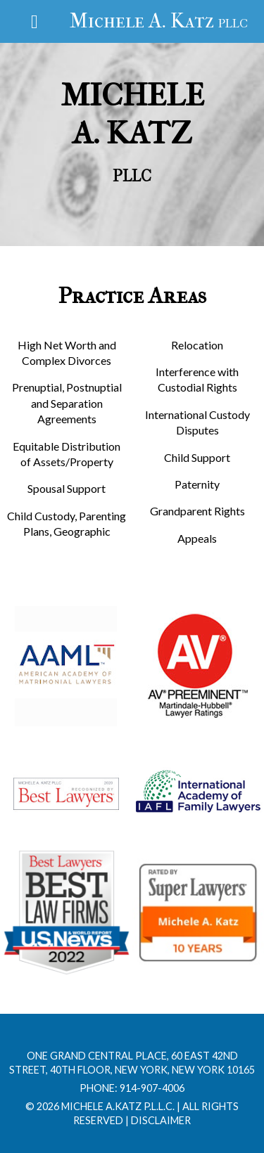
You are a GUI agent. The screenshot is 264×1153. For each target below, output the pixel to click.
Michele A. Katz (159, 21)
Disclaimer (161, 1120)
